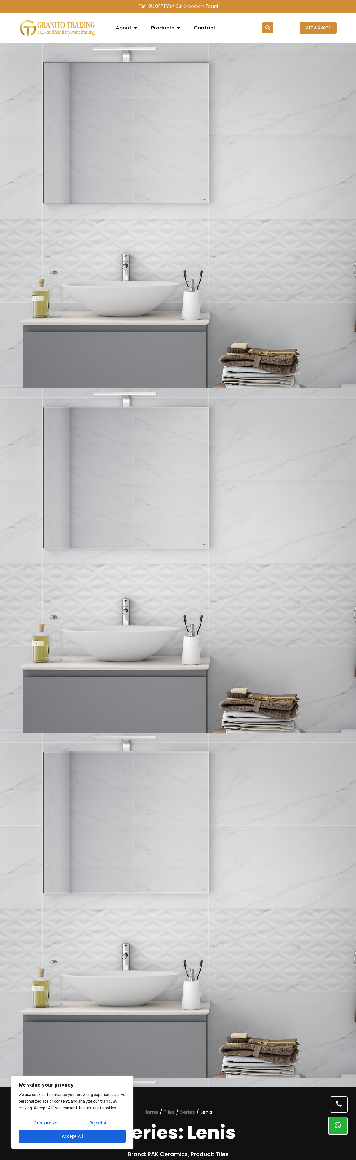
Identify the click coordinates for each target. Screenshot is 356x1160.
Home (151, 1112)
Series (187, 1112)
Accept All (72, 1136)
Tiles (169, 1112)
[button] (267, 27)
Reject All (99, 1123)
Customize (45, 1123)
